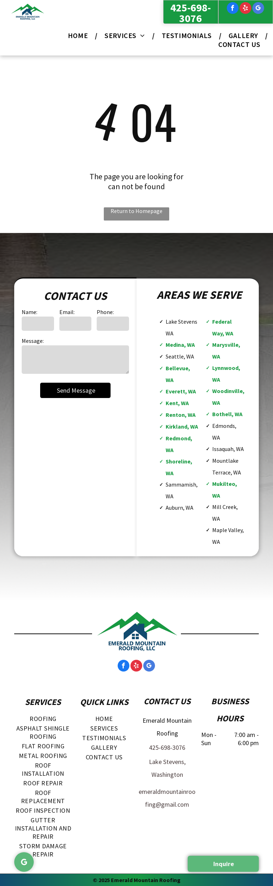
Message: (33, 340)
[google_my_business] (258, 9)
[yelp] (245, 9)
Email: (67, 311)
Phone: (105, 311)
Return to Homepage (136, 210)
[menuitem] (79, 35)
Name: (29, 311)
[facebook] (233, 9)
